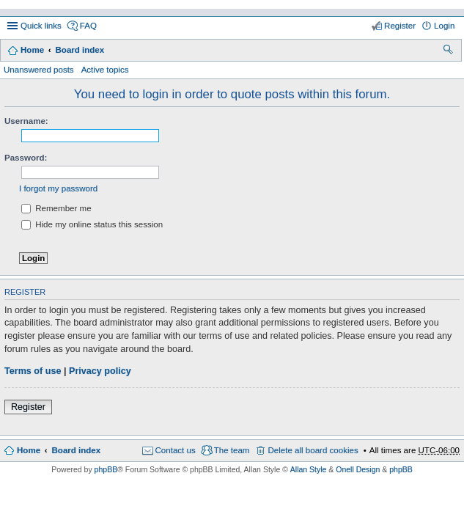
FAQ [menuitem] (88, 25)
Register (28, 407)
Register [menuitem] (400, 25)
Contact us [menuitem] (175, 450)
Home (32, 49)
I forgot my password (58, 188)
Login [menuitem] (444, 25)
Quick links (41, 25)
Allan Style (308, 469)
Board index (79, 49)
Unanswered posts (39, 69)
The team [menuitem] (232, 450)
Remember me (56, 208)
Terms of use (32, 371)
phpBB (106, 469)
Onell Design (358, 469)
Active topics (105, 69)
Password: (25, 157)
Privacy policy (100, 371)
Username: (26, 121)
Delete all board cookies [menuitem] (313, 450)
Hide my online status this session (92, 224)
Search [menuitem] (449, 51)
